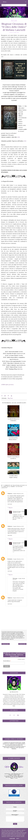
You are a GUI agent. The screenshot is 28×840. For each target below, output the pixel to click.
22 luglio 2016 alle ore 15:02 (18, 559)
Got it (17, 838)
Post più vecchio (22, 643)
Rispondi (10, 535)
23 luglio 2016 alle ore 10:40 (19, 512)
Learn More (12, 838)
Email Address (7, 660)
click (18, 137)
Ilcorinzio (10, 559)
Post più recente (6, 643)
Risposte (11, 507)
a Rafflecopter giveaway (7, 384)
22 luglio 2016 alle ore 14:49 (18, 526)
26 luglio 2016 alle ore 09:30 (18, 597)
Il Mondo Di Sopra (17, 511)
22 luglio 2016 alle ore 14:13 (18, 493)
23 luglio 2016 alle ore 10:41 (19, 543)
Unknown (10, 493)
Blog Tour (14, 20)
